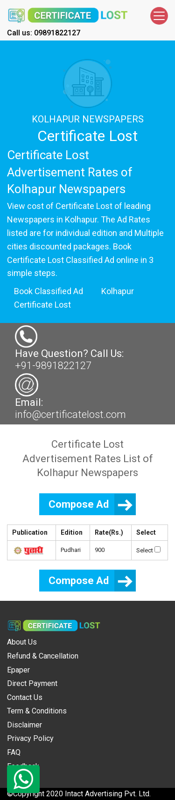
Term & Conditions (37, 710)
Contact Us (24, 697)
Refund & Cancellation (42, 656)
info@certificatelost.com (70, 414)
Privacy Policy (30, 738)
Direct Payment (32, 683)
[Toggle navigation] (159, 16)
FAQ (14, 752)
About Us (22, 642)
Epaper (18, 670)
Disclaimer (24, 724)
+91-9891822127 (53, 365)
